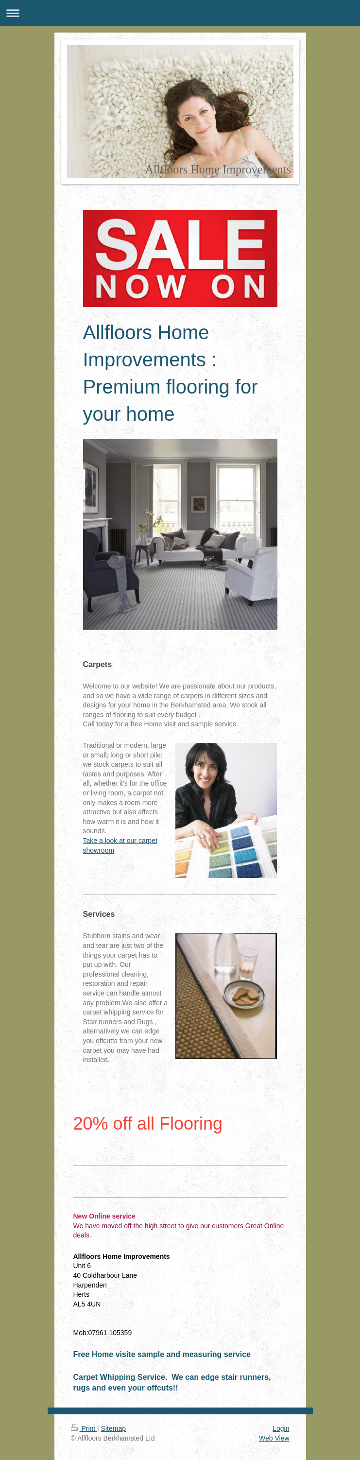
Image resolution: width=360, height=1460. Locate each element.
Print (84, 1428)
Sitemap (113, 1428)
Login (281, 1428)
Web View (274, 1438)
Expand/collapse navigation (180, 12)
